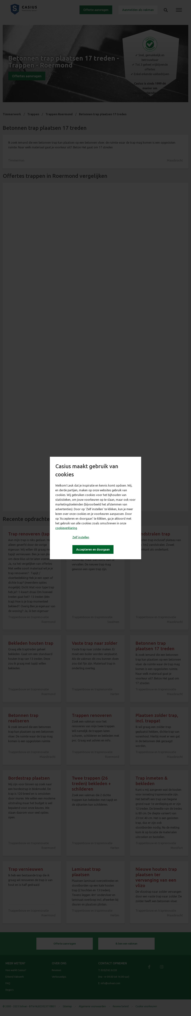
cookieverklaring (66, 528)
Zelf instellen (80, 537)
